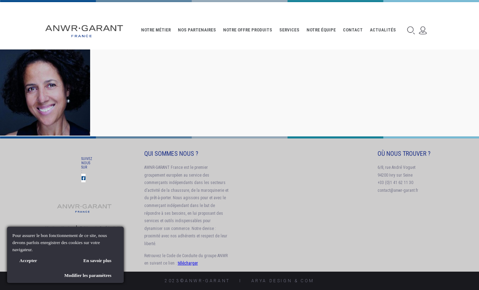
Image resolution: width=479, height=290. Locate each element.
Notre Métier (156, 29)
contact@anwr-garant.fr (398, 190)
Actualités (383, 29)
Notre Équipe (321, 29)
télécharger (188, 263)
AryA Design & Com (282, 280)
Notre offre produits (247, 29)
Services (289, 29)
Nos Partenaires (197, 29)
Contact (353, 29)
